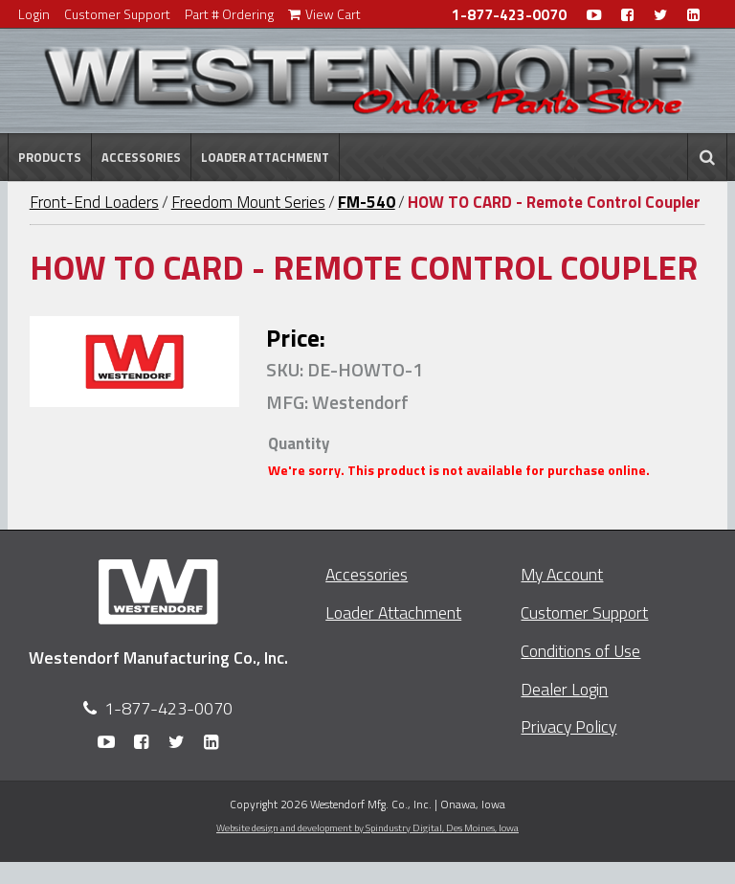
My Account (562, 574)
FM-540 (366, 202)
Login (34, 14)
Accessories (141, 157)
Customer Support (117, 14)
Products (49, 157)
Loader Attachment (265, 157)
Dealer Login (564, 689)
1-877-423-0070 (509, 15)
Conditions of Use (580, 651)
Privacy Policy (568, 726)
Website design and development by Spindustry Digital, (367, 827)
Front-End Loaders (94, 202)
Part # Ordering (229, 14)
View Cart (324, 14)
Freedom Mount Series (248, 202)
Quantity (298, 443)
